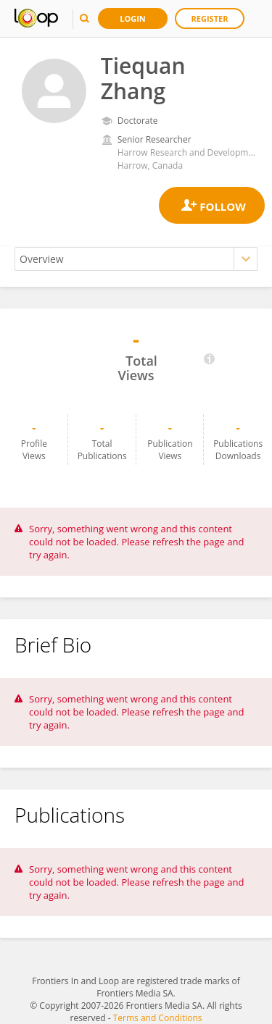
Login (133, 18)
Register (209, 18)
